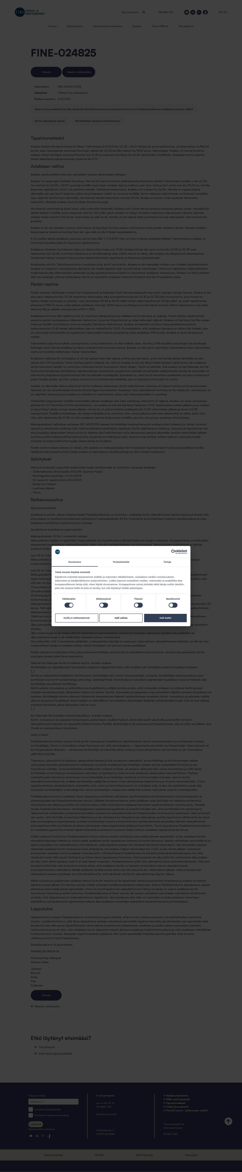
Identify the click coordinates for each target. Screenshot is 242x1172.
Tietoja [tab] (167, 562)
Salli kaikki (165, 618)
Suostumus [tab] (74, 562)
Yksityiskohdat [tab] (121, 562)
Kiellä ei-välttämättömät (77, 618)
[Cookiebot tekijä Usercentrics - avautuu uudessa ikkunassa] (173, 551)
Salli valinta (121, 618)
